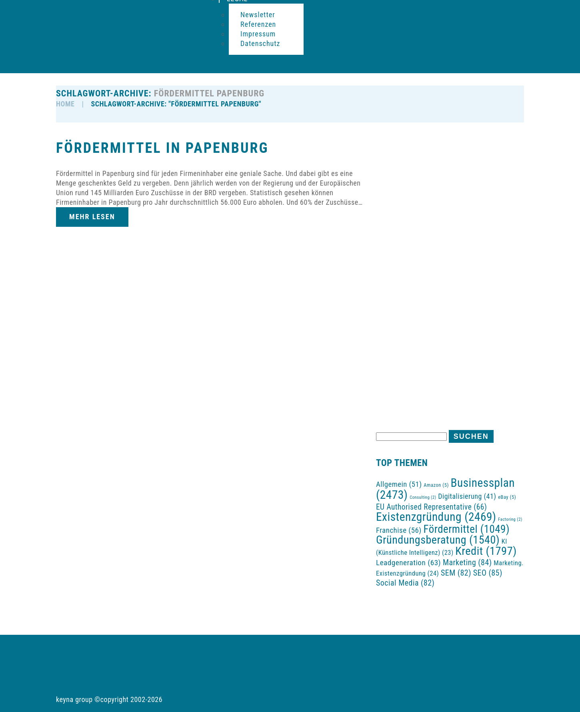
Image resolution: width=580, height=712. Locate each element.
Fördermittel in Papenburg (162, 148)
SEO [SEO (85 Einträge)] (487, 573)
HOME (65, 104)
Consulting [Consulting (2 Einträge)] (423, 497)
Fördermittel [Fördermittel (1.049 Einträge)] (467, 529)
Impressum (258, 34)
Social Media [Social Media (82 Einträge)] (405, 583)
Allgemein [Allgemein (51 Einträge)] (399, 484)
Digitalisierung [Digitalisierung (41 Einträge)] (467, 496)
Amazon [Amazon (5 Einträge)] (436, 485)
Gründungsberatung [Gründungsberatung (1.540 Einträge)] (438, 539)
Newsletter (257, 14)
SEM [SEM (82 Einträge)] (456, 573)
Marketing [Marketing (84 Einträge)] (467, 562)
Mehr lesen (92, 216)
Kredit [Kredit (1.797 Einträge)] (485, 551)
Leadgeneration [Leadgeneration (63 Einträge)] (408, 562)
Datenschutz (260, 43)
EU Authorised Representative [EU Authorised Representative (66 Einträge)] (431, 507)
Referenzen (258, 24)
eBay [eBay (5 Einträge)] (507, 497)
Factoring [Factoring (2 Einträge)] (510, 519)
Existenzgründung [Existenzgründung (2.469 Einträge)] (436, 517)
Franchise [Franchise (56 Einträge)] (399, 530)
